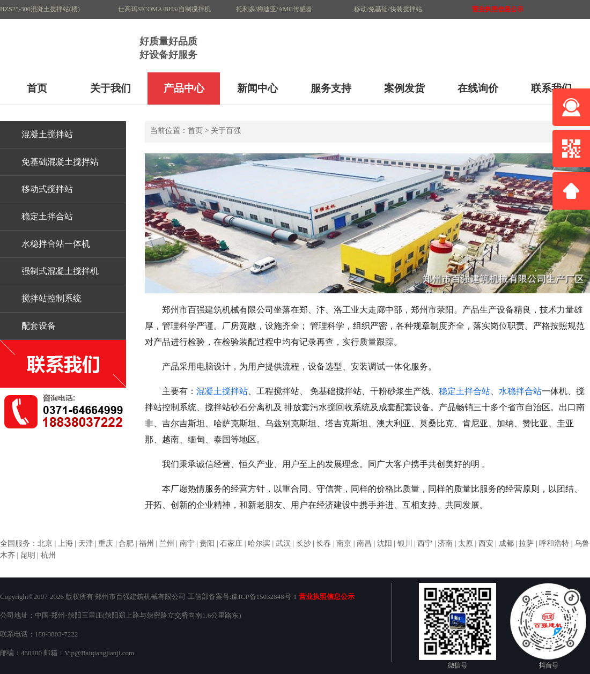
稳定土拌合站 (47, 216)
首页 (37, 88)
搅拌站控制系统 (51, 298)
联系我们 (551, 88)
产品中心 (184, 88)
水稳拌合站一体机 (55, 243)
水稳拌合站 (520, 391)
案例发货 (404, 88)
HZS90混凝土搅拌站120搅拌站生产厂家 (67, 45)
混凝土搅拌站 (47, 134)
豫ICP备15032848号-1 (264, 596)
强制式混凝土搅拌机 (60, 271)
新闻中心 (257, 88)
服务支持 (331, 88)
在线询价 (478, 88)
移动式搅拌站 (47, 189)
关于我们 (110, 88)
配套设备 (38, 325)
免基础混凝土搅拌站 (60, 161)
